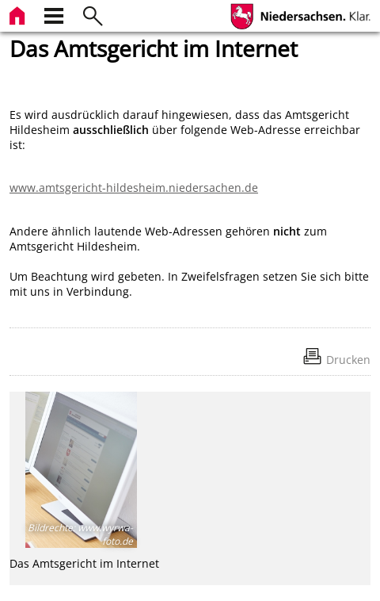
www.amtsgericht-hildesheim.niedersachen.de (134, 187)
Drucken (348, 359)
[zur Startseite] (19, 14)
